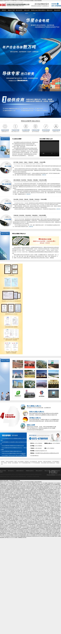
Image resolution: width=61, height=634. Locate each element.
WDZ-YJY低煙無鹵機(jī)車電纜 (24, 462)
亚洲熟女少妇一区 (19, 505)
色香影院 (22, 493)
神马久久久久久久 (3, 483)
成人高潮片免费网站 (15, 519)
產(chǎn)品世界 (19, 10)
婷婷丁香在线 (33, 515)
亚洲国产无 (16, 523)
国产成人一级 (22, 498)
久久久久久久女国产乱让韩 (37, 512)
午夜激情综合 (40, 527)
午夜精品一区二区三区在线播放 (44, 497)
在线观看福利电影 (18, 496)
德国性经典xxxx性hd (30, 487)
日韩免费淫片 (42, 528)
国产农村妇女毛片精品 (22, 533)
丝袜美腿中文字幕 (45, 493)
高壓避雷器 (27, 461)
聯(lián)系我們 (57, 10)
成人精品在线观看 (11, 512)
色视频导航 (18, 489)
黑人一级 (12, 496)
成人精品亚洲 (35, 529)
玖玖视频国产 (6, 525)
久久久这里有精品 (50, 520)
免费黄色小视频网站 (15, 498)
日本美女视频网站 (47, 484)
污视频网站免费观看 (46, 534)
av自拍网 (51, 515)
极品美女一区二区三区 (9, 521)
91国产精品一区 (47, 509)
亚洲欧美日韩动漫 (38, 521)
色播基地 (47, 519)
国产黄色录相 (12, 510)
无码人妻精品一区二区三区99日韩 (6, 493)
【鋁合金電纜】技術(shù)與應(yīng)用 (48, 462)
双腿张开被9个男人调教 (27, 512)
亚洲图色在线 (52, 493)
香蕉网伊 (9, 524)
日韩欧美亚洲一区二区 (52, 483)
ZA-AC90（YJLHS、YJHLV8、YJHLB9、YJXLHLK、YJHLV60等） (30, 199)
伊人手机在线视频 (49, 489)
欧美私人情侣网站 (25, 496)
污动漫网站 (48, 507)
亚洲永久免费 (48, 533)
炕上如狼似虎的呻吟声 (43, 523)
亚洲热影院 (57, 493)
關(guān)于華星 (3, 470)
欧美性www (21, 521)
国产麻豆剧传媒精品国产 (49, 492)
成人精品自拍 (17, 528)
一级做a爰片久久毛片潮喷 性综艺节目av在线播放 (28, 523)
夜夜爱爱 (6, 490)
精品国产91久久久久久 (19, 507)
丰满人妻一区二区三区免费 (29, 519)
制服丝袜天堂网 (39, 499)
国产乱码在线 (38, 534)
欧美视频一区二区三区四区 (55, 512)
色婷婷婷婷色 (38, 493)
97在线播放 (9, 514)
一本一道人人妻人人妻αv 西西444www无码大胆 (38, 525)
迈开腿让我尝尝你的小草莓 (37, 503)
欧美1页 (1, 525)
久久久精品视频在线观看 (39, 505)
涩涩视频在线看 (3, 514)
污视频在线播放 (23, 536)
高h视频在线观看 (47, 524)
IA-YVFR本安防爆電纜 (35, 462)
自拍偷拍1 (6, 499)
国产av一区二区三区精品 (48, 511)
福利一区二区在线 (43, 502)
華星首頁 (4, 10)
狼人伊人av (2, 489)
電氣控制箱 (40, 461)
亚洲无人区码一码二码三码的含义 (37, 506)
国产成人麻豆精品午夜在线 (29, 505)
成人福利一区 (36, 502)
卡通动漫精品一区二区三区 (14, 499)
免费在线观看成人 (27, 507)
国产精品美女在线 (26, 509)
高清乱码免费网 (12, 506)
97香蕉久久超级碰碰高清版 (29, 521)
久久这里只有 (45, 498)
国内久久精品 (26, 501)
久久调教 (31, 528)
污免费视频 (20, 537)
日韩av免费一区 (17, 502)
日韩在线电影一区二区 (4, 510)
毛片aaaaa (53, 497)
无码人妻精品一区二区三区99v (18, 514)
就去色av (8, 502)
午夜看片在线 (57, 492)
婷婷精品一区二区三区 (8, 529)
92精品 (30, 514)
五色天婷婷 (37, 487)
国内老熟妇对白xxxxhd (22, 529)
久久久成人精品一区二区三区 (40, 532)
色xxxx (50, 485)
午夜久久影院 (56, 511)
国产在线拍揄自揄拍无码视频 (53, 525)
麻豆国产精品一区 (43, 520)
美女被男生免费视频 (26, 532)
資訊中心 (53, 470)
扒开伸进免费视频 (10, 501)
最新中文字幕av (29, 497)
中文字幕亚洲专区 (18, 490)
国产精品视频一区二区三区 (38, 494)
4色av (58, 507)
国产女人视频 (29, 494)
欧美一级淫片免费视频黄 (54, 532)
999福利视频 (55, 523)
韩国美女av (15, 529)
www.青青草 (50, 523)
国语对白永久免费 (24, 502)
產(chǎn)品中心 (11, 470)
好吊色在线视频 (20, 531)
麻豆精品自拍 (29, 536)
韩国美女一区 (53, 507)
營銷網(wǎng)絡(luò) (34, 11)
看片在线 (24, 537)
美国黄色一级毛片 (39, 531)
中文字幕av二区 (36, 520)
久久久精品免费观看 (56, 518)
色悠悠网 (59, 524)
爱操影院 (34, 483)
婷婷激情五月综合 (14, 503)
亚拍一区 (53, 501)
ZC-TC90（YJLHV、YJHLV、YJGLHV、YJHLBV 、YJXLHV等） (30, 162)
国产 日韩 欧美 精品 (22, 487)
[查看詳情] (44, 174)
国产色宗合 (2, 490)
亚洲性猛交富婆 (46, 499)
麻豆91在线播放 (36, 528)
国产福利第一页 (27, 531)
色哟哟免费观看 (10, 515)
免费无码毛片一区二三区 (28, 510)
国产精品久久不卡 (28, 498)
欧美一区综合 (52, 519)
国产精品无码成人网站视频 (33, 511)
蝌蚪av (13, 484)
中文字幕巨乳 (27, 506)
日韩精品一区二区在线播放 (12, 533)
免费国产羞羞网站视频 (55, 509)
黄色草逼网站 (7, 498)
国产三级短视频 (16, 515)
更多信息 (23, 454)
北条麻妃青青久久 (40, 524)
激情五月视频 (46, 515)
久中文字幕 (52, 499)
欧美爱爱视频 (22, 497)
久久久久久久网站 (41, 529)
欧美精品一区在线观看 (18, 501)
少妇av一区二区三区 (47, 521)
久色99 (48, 532)
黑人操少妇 (58, 488)
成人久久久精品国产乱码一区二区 (37, 518)
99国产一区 (16, 521)
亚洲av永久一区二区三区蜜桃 (41, 483)
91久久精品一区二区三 (11, 505)
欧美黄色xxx (8, 536)
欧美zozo (13, 536)
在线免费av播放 (46, 512)
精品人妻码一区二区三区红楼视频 (6, 534)
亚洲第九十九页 (56, 489)
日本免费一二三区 (21, 527)
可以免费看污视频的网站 (37, 498)
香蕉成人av (33, 499)
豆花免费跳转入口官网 (46, 496)
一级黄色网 (17, 525)
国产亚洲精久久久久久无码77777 (19, 518)
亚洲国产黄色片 (55, 536)
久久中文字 (21, 519)
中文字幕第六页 (17, 493)
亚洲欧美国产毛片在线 (16, 485)
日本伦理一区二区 (23, 483)
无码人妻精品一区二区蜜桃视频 (44, 501)
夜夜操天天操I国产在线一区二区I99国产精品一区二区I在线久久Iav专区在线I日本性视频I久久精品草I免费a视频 (21, 0)
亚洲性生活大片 (5, 532)
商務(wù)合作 (49, 10)
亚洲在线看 (28, 518)
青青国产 (11, 492)
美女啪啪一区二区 (54, 521)
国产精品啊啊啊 (37, 533)
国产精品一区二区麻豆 (20, 506)
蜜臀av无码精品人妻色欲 (25, 515)
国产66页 (59, 533)
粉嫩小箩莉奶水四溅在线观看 (10, 494)
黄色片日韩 (41, 511)
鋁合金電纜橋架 (15, 462)
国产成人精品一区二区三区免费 (44, 516)
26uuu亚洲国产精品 (19, 510)
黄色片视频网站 (9, 518)
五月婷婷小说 (16, 534)
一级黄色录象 (53, 514)
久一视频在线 (33, 509)
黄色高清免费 (43, 533)
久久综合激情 (11, 490)
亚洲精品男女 (47, 506)
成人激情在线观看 (40, 509)
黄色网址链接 (9, 488)
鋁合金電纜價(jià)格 (33, 461)
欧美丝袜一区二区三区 (37, 510)
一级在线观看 (54, 524)
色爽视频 (41, 487)
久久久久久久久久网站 (56, 485)
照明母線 (9, 462)
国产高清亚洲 (22, 492)
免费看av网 (2, 484)
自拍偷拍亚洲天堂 (44, 488)
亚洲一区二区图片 (54, 487)
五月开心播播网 (30, 533)
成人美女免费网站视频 (55, 484)
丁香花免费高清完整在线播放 (55, 510)
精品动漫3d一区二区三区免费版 (38, 492)
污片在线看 (2, 519)
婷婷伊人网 (32, 532)
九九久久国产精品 (18, 512)
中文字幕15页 (11, 532)
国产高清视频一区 (33, 527)
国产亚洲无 (13, 489)
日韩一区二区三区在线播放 (55, 506)
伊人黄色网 (54, 533)
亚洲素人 (44, 507)
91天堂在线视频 (55, 496)
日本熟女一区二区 (48, 518)
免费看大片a (5, 520)
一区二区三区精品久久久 (5, 511)
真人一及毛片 (20, 509)
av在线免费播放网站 (25, 528)
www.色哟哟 (26, 514)
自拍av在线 (30, 529)
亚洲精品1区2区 (15, 524)
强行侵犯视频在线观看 (4, 507)
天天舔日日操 (8, 503)
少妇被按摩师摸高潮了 (32, 524)
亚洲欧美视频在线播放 (6, 496)
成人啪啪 (23, 485)
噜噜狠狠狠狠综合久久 (24, 525)
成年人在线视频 (19, 520)
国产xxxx (17, 483)
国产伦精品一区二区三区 (40, 519)
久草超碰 (23, 489)
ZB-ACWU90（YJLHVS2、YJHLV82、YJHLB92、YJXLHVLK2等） (30, 180)
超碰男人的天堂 (52, 531)
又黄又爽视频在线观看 (41, 489)
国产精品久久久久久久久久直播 (11, 537)
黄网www (3, 503)
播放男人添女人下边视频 (18, 516)
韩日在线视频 (12, 507)
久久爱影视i (27, 527)
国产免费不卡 (54, 527)
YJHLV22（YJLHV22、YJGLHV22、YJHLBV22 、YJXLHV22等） (30, 215)
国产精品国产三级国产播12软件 (36, 496)
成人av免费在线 (46, 485)
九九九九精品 (35, 516)
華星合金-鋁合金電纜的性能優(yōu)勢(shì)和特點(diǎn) (13, 453)
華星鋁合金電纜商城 (9, 461)
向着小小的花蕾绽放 (27, 503)
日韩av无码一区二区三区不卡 (49, 494)
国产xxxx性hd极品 (52, 528)
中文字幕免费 (7, 519)
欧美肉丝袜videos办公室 (12, 509)
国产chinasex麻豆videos (32, 484)
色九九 (45, 536)
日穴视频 (39, 488)
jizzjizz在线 (17, 536)
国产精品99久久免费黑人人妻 (31, 488)
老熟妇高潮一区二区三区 (27, 520)
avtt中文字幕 (31, 502)
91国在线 (33, 493)
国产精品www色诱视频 (4, 492)
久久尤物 (25, 524)
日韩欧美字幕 (12, 511)
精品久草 (57, 501)
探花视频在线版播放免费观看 (13, 497)
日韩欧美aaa (35, 490)
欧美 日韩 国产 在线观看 (43, 490)
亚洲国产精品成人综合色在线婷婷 (52, 529)
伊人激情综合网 (28, 492)
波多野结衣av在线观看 (12, 527)
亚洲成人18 (49, 536)
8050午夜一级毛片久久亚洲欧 (38, 514)
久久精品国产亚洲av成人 (21, 494)
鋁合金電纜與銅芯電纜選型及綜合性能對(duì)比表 (12, 445)
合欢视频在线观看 (27, 493)
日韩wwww (10, 516)
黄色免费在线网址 (22, 534)
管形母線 (5, 462)
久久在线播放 (56, 515)
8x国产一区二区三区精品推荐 (25, 499)
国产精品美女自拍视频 (27, 516)
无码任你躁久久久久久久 (37, 507)
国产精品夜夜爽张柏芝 (33, 501)
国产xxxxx (12, 502)
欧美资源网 (33, 531)
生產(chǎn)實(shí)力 (27, 11)
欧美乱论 (59, 483)
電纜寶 (15, 461)
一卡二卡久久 (27, 489)
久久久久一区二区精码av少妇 (48, 503)
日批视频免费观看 (39, 515)
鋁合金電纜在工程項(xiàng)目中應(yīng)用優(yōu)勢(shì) (13, 455)
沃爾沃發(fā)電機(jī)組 (47, 461)
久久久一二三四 (46, 510)
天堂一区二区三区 (17, 532)
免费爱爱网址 (47, 514)
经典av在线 (5, 516)
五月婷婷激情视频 (12, 520)
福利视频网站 (8, 489)
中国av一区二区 (8, 484)
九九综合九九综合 (28, 485)
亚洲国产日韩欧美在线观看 (56, 516)
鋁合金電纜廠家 (21, 461)
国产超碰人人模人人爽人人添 (21, 511)
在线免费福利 (12, 525)
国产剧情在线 (6, 506)
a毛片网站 (29, 483)
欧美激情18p (22, 488)
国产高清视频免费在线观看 (12, 487)
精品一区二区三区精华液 (10, 528)
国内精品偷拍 (40, 484)
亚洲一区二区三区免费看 (49, 505)
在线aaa (47, 528)
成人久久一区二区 (52, 488)
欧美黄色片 (20, 524)
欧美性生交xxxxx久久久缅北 (37, 536)
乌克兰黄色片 (16, 492)
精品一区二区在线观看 (9, 523)
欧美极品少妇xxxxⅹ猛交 (37, 485)
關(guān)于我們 (11, 10)
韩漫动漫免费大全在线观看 (27, 490)
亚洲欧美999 (35, 497)
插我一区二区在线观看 (31, 534)
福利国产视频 (3, 518)
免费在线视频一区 (47, 487)
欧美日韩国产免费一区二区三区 (21, 484)
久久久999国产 (46, 531)
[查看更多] (52, 257)
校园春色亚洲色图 (16, 488)
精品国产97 (50, 498)
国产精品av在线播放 (11, 483)
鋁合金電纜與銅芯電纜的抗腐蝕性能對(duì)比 (11, 451)
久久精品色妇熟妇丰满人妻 (52, 502)
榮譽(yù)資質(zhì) (42, 10)
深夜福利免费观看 (3, 485)
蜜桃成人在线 (33, 489)
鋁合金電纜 (29, 476)
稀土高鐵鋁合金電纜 (35, 476)
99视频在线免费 (3, 487)
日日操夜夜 (10, 485)
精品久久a (21, 503)
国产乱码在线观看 (53, 534)
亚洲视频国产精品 (47, 527)
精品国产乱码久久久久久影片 (54, 490)
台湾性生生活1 (14, 531)
